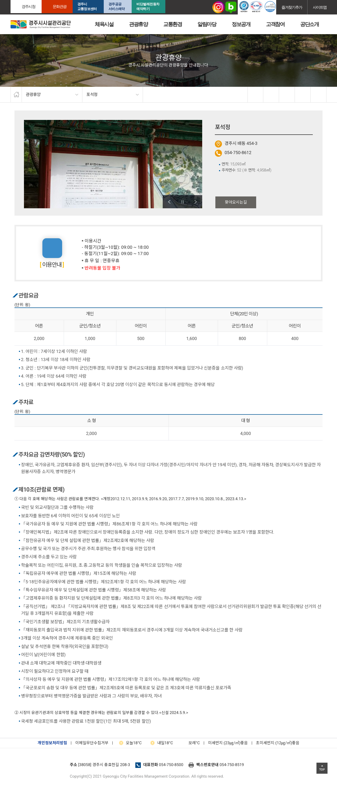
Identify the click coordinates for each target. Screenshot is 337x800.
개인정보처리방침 (52, 743)
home (16, 95)
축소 (303, 95)
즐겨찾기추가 (291, 7)
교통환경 (172, 24)
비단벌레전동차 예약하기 (148, 6)
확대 (287, 95)
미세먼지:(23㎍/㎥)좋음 (228, 743)
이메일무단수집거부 (91, 743)
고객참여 (275, 24)
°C (189, 743)
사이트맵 (319, 7)
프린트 (318, 95)
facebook (256, 95)
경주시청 (28, 6)
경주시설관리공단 (38, 766)
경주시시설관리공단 (41, 24)
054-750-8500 (171, 764)
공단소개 (309, 24)
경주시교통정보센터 (87, 6)
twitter (271, 95)
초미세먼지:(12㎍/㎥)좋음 (277, 743)
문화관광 (59, 6)
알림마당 (206, 24)
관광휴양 (138, 24)
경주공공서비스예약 (116, 6)
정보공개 (241, 24)
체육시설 (104, 24)
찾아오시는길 (236, 202)
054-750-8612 (238, 152)
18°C (129, 743)
